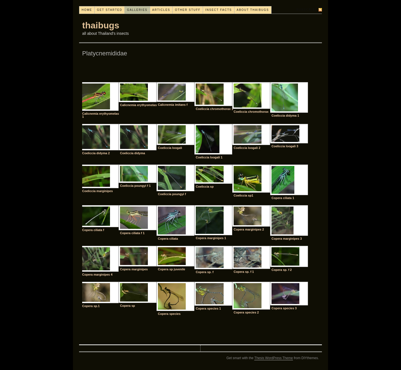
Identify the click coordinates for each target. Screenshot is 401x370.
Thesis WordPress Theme (273, 358)
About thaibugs (253, 9)
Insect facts (218, 9)
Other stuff (187, 9)
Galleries (137, 9)
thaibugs (100, 25)
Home (87, 9)
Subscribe (306, 9)
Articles (161, 9)
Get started (109, 9)
